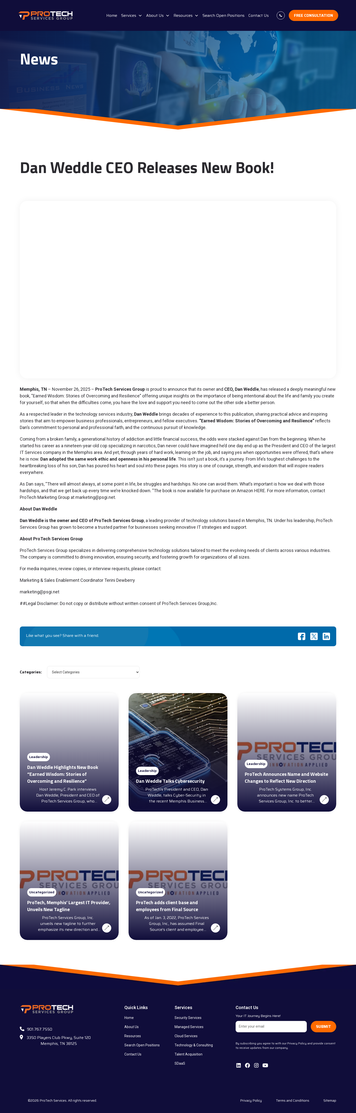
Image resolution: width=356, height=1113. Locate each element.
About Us (131, 1027)
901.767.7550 (39, 1029)
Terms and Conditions (292, 1100)
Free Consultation (313, 15)
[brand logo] (46, 15)
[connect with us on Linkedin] (239, 1065)
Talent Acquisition (188, 1054)
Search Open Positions (223, 16)
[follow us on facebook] (247, 1065)
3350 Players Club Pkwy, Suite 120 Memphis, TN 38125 (59, 1041)
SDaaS (180, 1063)
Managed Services (189, 1027)
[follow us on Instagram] (256, 1065)
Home (111, 16)
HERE (259, 490)
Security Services (188, 1018)
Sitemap (329, 1100)
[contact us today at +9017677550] (281, 15)
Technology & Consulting (194, 1045)
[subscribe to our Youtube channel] (265, 1065)
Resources (132, 1036)
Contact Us (258, 16)
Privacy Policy (251, 1100)
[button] (131, 16)
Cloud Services (186, 1036)
